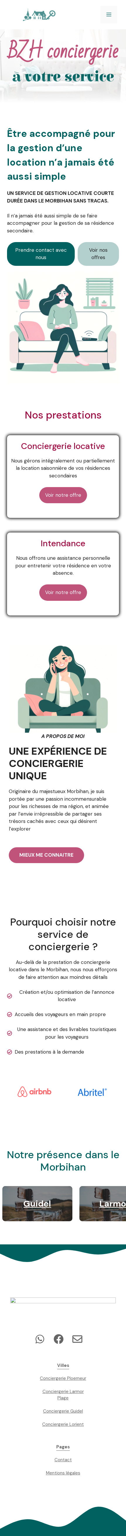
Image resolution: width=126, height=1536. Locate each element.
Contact (63, 1460)
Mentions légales (63, 1473)
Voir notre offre (63, 495)
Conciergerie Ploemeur (63, 1378)
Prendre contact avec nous (41, 254)
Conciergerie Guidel (63, 1411)
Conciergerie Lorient (63, 1424)
